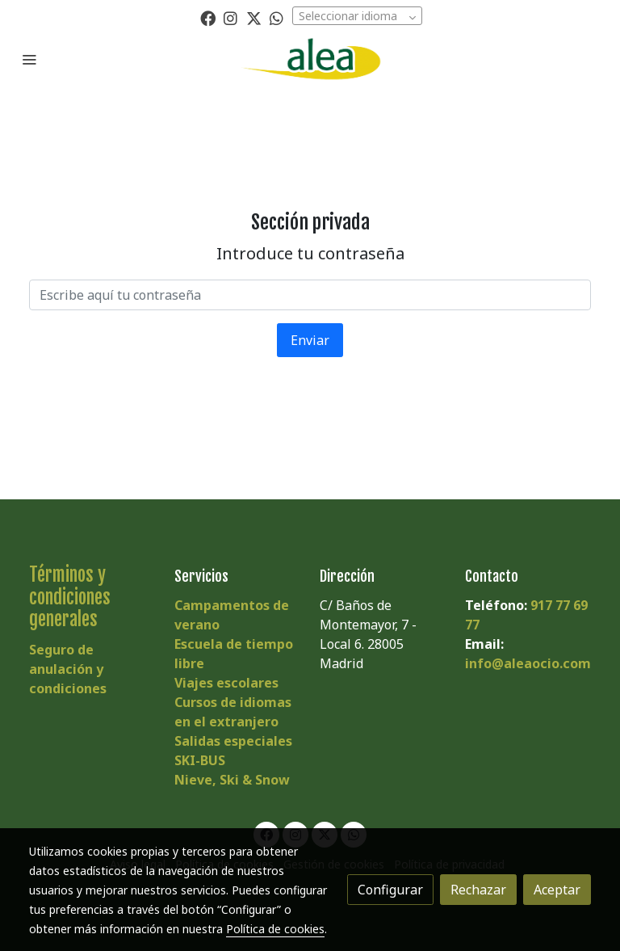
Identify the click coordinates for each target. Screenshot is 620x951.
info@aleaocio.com (528, 663)
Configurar (390, 889)
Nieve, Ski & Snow (232, 780)
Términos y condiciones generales (70, 596)
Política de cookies (275, 928)
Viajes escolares (226, 683)
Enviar (310, 340)
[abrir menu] (29, 59)
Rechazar (478, 889)
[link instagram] (230, 17)
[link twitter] (254, 17)
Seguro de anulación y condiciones (68, 669)
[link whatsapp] (276, 17)
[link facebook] (208, 17)
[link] (310, 59)
